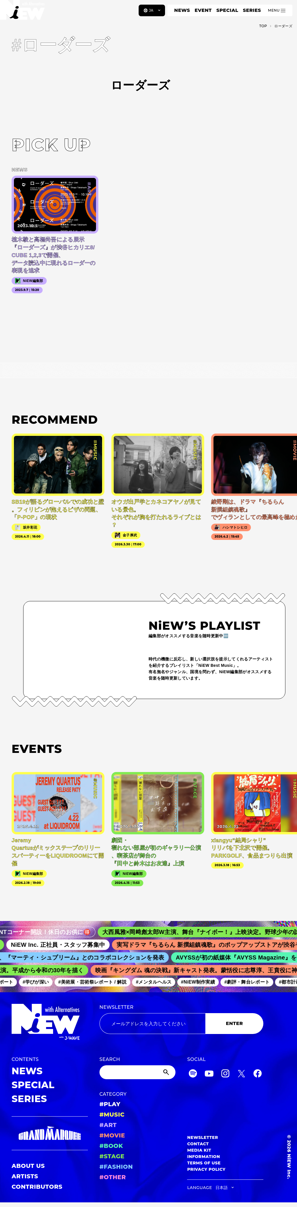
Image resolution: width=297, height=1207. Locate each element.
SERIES (252, 10)
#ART (108, 1125)
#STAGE (112, 1156)
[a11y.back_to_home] (23, 12)
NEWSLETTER (116, 1007)
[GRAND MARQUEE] (50, 1133)
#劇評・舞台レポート (249, 982)
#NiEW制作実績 (201, 982)
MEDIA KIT (199, 1150)
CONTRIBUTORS (37, 1186)
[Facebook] (257, 1074)
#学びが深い (38, 982)
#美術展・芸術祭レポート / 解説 (95, 982)
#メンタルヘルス (156, 982)
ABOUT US (28, 1165)
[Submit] (166, 1072)
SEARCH (109, 1059)
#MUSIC (112, 1114)
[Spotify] (193, 1074)
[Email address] (152, 1023)
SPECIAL (227, 10)
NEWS (182, 10)
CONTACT (198, 1143)
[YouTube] (209, 1074)
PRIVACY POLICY (206, 1169)
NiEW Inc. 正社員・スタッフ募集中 (62, 945)
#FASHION (116, 1166)
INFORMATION (203, 1156)
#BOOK (111, 1145)
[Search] (137, 1072)
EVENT (203, 10)
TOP (263, 26)
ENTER (234, 1023)
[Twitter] (241, 1074)
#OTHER (112, 1177)
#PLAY (109, 1104)
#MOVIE (112, 1135)
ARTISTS (25, 1176)
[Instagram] (225, 1074)
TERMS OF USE (203, 1163)
